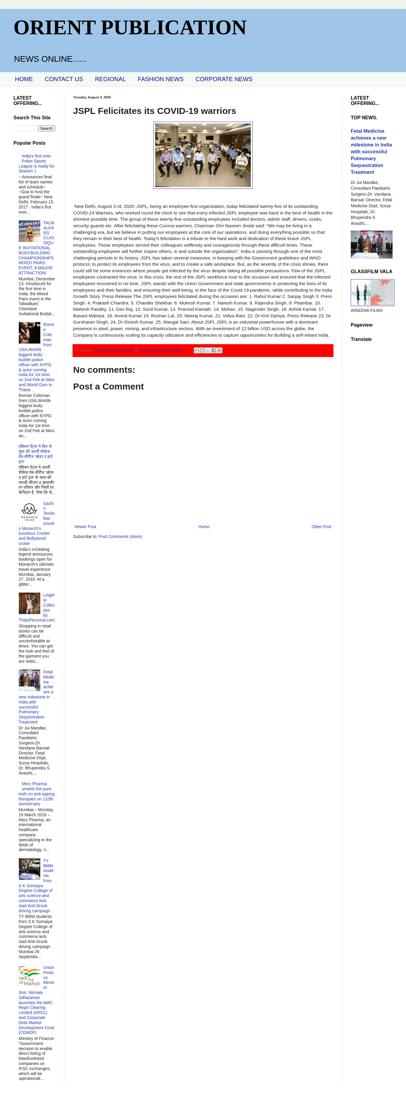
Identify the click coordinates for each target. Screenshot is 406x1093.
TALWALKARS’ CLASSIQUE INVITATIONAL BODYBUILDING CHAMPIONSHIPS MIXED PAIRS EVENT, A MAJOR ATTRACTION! (36, 247)
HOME (24, 79)
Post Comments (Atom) (120, 536)
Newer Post (85, 526)
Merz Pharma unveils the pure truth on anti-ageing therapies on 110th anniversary (37, 793)
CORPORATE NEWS (224, 79)
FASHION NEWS (161, 79)
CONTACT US (64, 79)
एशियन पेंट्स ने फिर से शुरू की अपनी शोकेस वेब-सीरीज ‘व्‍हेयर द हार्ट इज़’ (36, 454)
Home (203, 526)
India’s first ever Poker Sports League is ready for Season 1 (37, 163)
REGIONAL (110, 79)
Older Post (321, 526)
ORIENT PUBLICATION (130, 27)
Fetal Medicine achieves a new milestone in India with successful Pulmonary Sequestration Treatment (37, 697)
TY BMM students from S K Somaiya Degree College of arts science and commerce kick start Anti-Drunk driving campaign (36, 885)
